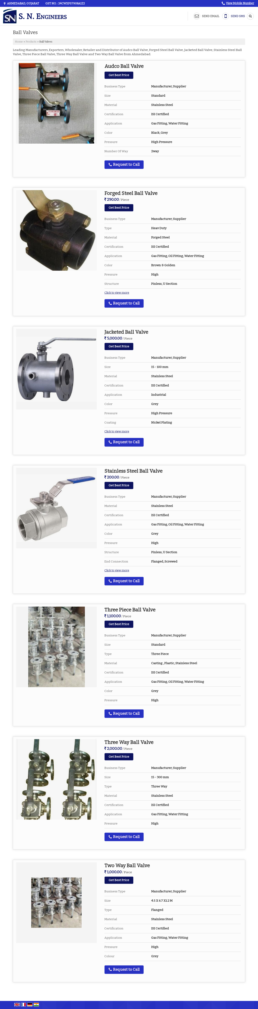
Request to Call (124, 164)
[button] (240, 3)
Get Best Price (119, 75)
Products (31, 41)
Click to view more (116, 292)
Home (19, 41)
